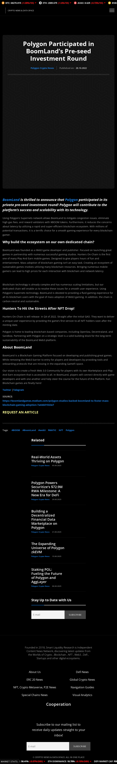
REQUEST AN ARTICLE (20, 412)
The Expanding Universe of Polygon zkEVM (47, 547)
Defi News (82, 672)
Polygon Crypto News (42, 68)
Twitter (7, 389)
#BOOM (16, 430)
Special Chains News (35, 695)
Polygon (71, 199)
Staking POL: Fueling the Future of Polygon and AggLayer (46, 575)
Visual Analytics (82, 695)
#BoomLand (29, 430)
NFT (61, 430)
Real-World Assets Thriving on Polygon (47, 459)
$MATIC (52, 430)
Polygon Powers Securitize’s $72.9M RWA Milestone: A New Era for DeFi (47, 488)
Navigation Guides (82, 687)
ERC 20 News (35, 679)
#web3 (41, 430)
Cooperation (58, 704)
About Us (35, 672)
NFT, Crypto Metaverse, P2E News (34, 687)
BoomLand (11, 199)
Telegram (18, 389)
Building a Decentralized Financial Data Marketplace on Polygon (44, 519)
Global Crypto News (82, 679)
